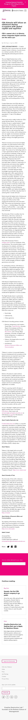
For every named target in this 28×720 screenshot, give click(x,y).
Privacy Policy (5, 679)
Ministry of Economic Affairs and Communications (13, 346)
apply (11, 414)
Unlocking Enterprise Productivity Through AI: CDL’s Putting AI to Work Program (14, 4)
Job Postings (5, 674)
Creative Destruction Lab (8, 423)
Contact (4, 676)
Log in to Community (9, 661)
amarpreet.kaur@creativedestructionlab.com (13, 541)
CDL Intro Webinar (7, 667)
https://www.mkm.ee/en (8, 528)
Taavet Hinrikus (16, 326)
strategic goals (5, 242)
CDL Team (6, 43)
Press (3, 671)
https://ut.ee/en (6, 512)
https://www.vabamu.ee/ (19, 470)
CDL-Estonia (5, 411)
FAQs (3, 669)
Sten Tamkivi (8, 331)
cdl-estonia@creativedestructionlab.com (12, 413)
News (4, 19)
